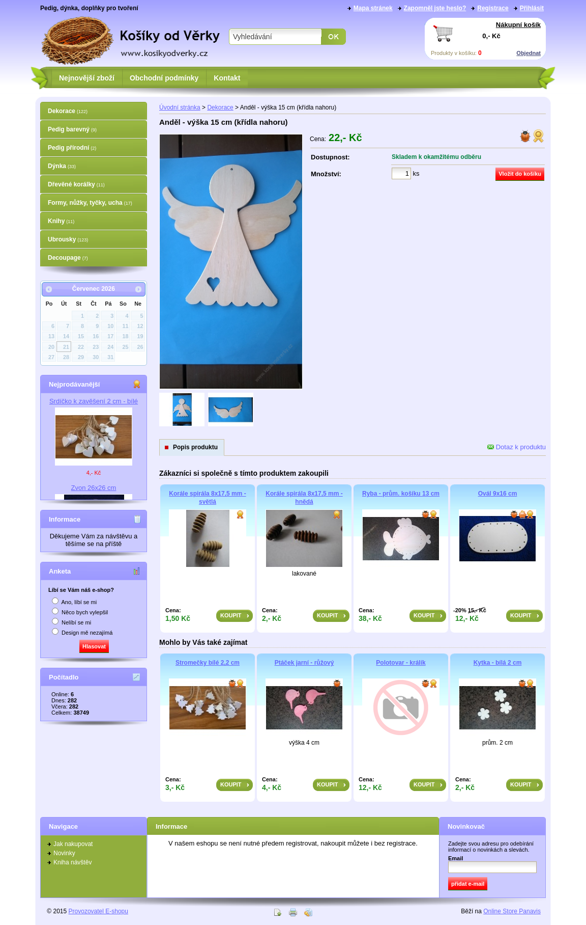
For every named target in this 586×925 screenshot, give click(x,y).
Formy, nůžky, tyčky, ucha (90, 202)
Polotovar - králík (400, 662)
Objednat (528, 53)
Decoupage (68, 257)
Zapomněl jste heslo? (435, 8)
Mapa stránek (373, 8)
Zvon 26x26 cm (93, 488)
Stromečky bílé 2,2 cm (207, 662)
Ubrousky (68, 239)
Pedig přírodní (72, 147)
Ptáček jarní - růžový (304, 662)
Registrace (492, 8)
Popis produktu (195, 447)
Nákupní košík (518, 25)
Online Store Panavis (512, 911)
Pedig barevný (72, 129)
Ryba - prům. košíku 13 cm (401, 493)
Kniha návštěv (72, 862)
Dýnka (62, 166)
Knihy (61, 221)
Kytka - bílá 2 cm (498, 662)
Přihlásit (532, 8)
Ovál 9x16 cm (497, 493)
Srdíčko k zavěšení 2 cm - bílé (93, 401)
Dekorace (67, 111)
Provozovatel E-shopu (98, 911)
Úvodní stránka (179, 107)
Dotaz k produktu (516, 447)
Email (455, 858)
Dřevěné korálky (76, 184)
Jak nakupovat (73, 844)
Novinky (64, 853)
